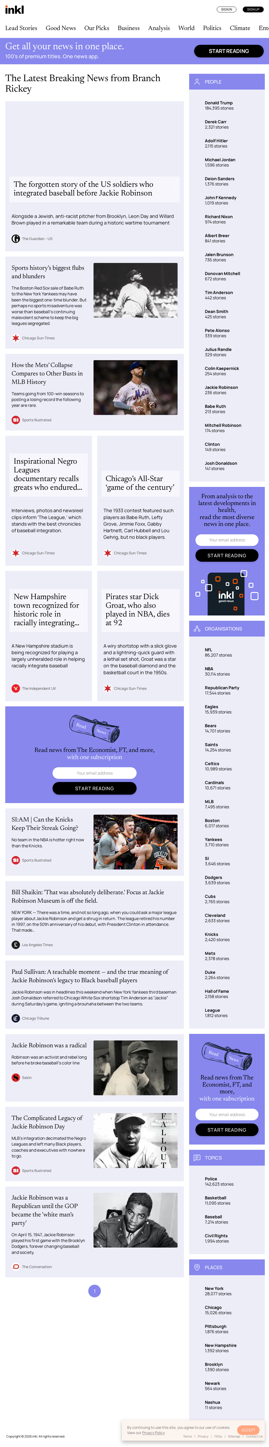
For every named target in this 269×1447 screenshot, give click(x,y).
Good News (61, 28)
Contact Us (254, 1436)
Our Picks (96, 28)
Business (129, 28)
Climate (240, 28)
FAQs (218, 1436)
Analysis (159, 28)
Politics (212, 28)
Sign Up (253, 9)
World (186, 28)
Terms (187, 1436)
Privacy (203, 1436)
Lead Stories (21, 28)
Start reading (229, 51)
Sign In (226, 9)
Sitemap (234, 1436)
